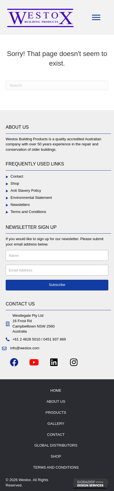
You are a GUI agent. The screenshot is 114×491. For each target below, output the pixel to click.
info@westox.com (24, 348)
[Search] (57, 85)
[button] (57, 285)
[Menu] (96, 17)
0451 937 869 (54, 339)
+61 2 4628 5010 (26, 339)
